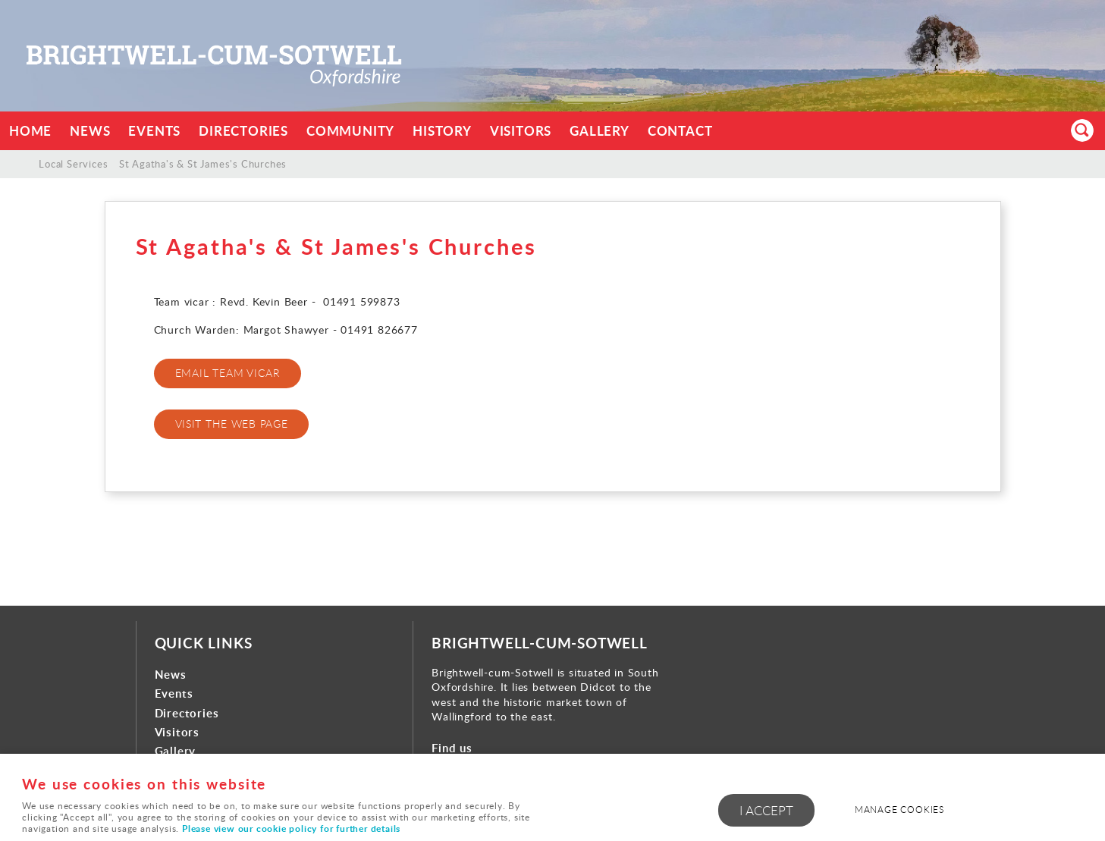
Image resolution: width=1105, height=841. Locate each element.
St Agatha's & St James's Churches (203, 164)
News (90, 131)
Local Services (73, 164)
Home (30, 131)
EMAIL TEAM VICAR (228, 373)
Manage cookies (899, 809)
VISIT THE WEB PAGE (231, 423)
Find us (452, 748)
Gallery (599, 131)
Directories (243, 131)
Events (154, 131)
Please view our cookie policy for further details (291, 828)
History (442, 131)
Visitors (520, 131)
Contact (680, 131)
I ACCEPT (766, 810)
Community (350, 131)
